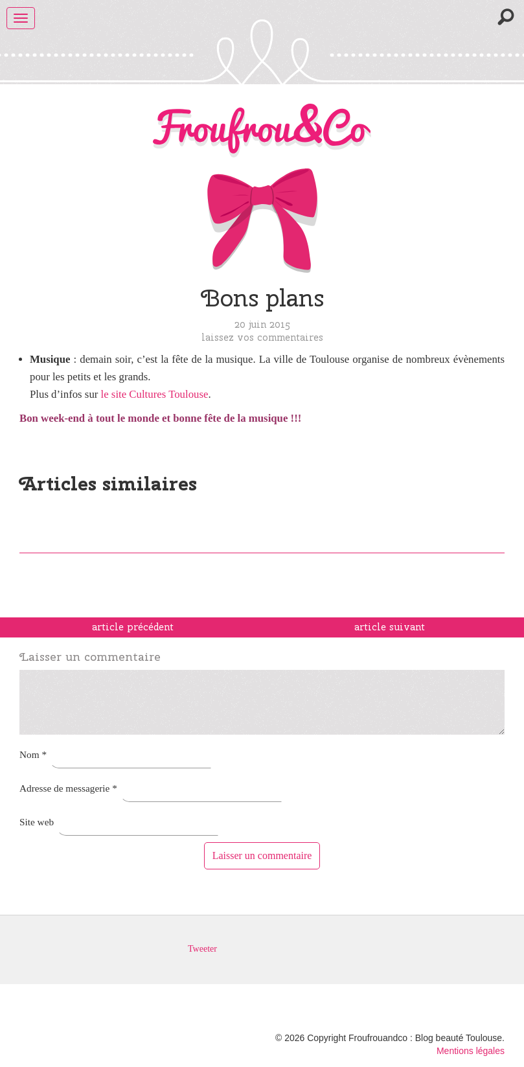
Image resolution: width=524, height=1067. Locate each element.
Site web (36, 821)
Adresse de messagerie (68, 788)
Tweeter (202, 949)
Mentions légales (471, 1051)
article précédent (133, 627)
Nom (33, 754)
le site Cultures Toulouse (155, 394)
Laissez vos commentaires (262, 337)
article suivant (389, 627)
